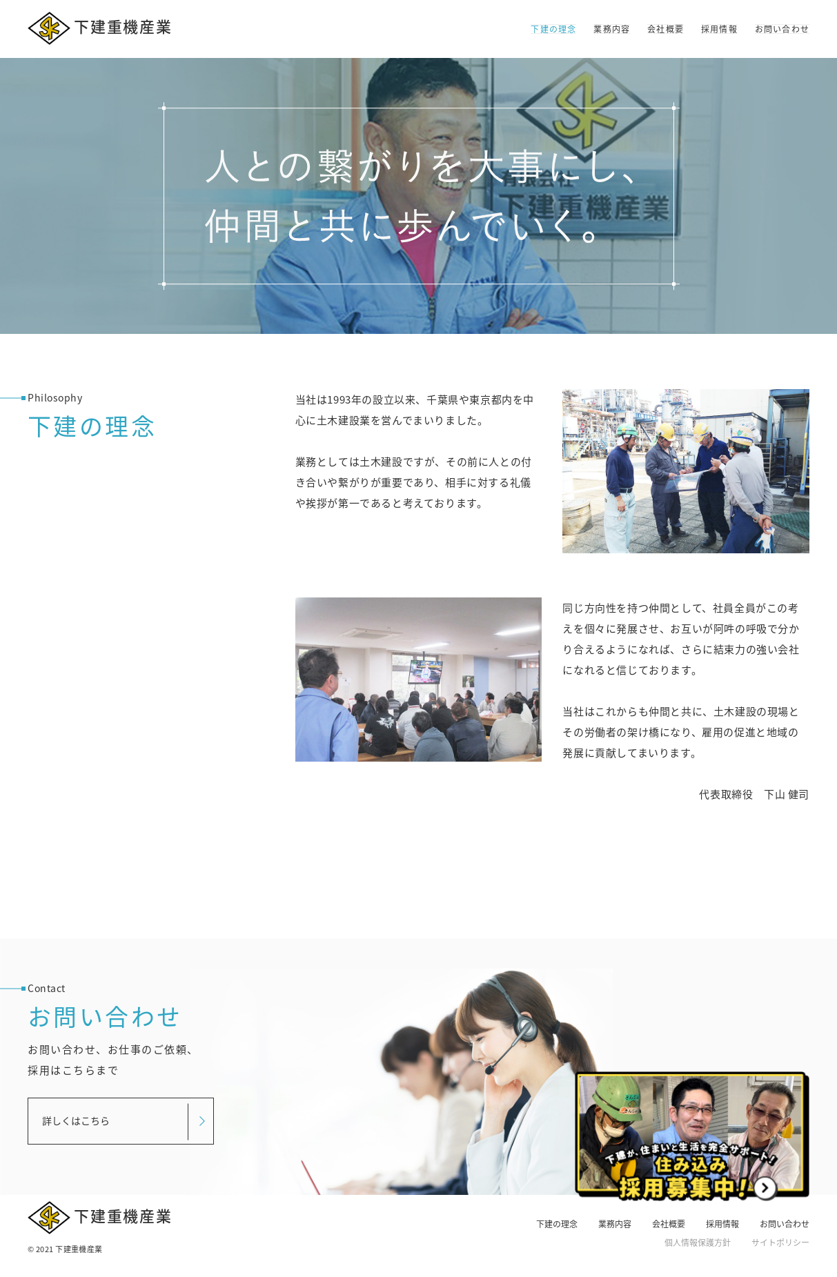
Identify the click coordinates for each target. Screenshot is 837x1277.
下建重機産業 (100, 28)
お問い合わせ (782, 29)
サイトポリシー (780, 1242)
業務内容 (611, 29)
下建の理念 (553, 29)
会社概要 (665, 29)
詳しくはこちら (76, 1120)
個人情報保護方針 (697, 1242)
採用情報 (719, 29)
